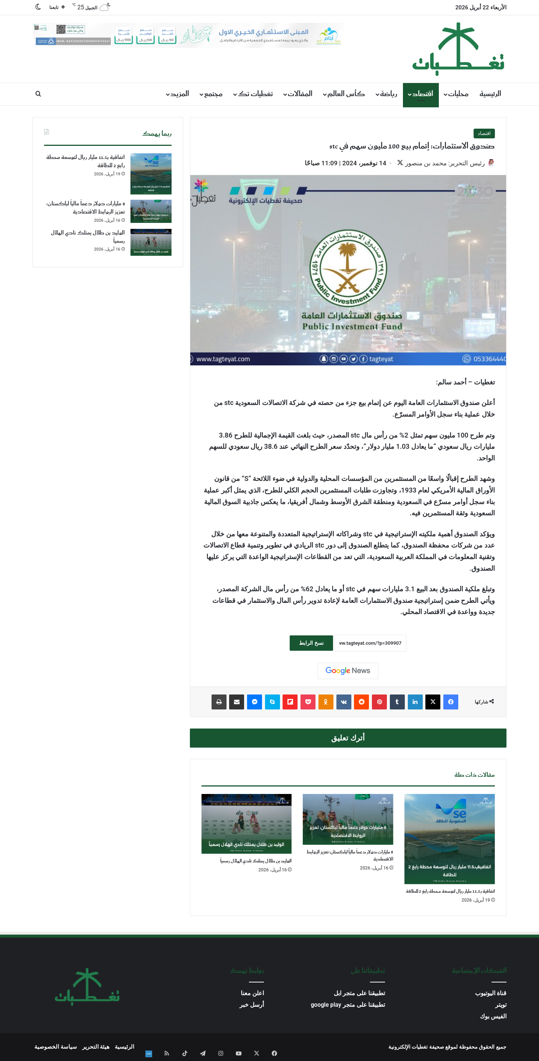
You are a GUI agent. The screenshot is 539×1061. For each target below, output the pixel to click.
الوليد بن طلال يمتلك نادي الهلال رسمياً (256, 862)
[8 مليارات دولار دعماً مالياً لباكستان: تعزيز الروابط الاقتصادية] (348, 820)
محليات (458, 94)
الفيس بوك (493, 1017)
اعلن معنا (252, 993)
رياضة (388, 94)
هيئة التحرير (96, 1047)
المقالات (300, 94)
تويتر (500, 1005)
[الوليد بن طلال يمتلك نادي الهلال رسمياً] (246, 825)
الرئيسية (490, 94)
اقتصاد (422, 94)
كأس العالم (346, 94)
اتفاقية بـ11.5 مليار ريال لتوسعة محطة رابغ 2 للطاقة (450, 892)
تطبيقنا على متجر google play (348, 1005)
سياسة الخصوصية (55, 1047)
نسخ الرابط (311, 644)
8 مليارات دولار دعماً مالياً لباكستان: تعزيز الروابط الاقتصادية (350, 856)
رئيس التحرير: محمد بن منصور (441, 163)
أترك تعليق (348, 739)
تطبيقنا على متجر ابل (359, 993)
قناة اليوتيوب (490, 993)
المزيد (179, 94)
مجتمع (213, 94)
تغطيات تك (255, 94)
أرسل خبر (252, 1005)
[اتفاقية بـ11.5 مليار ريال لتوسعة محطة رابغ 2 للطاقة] (449, 840)
